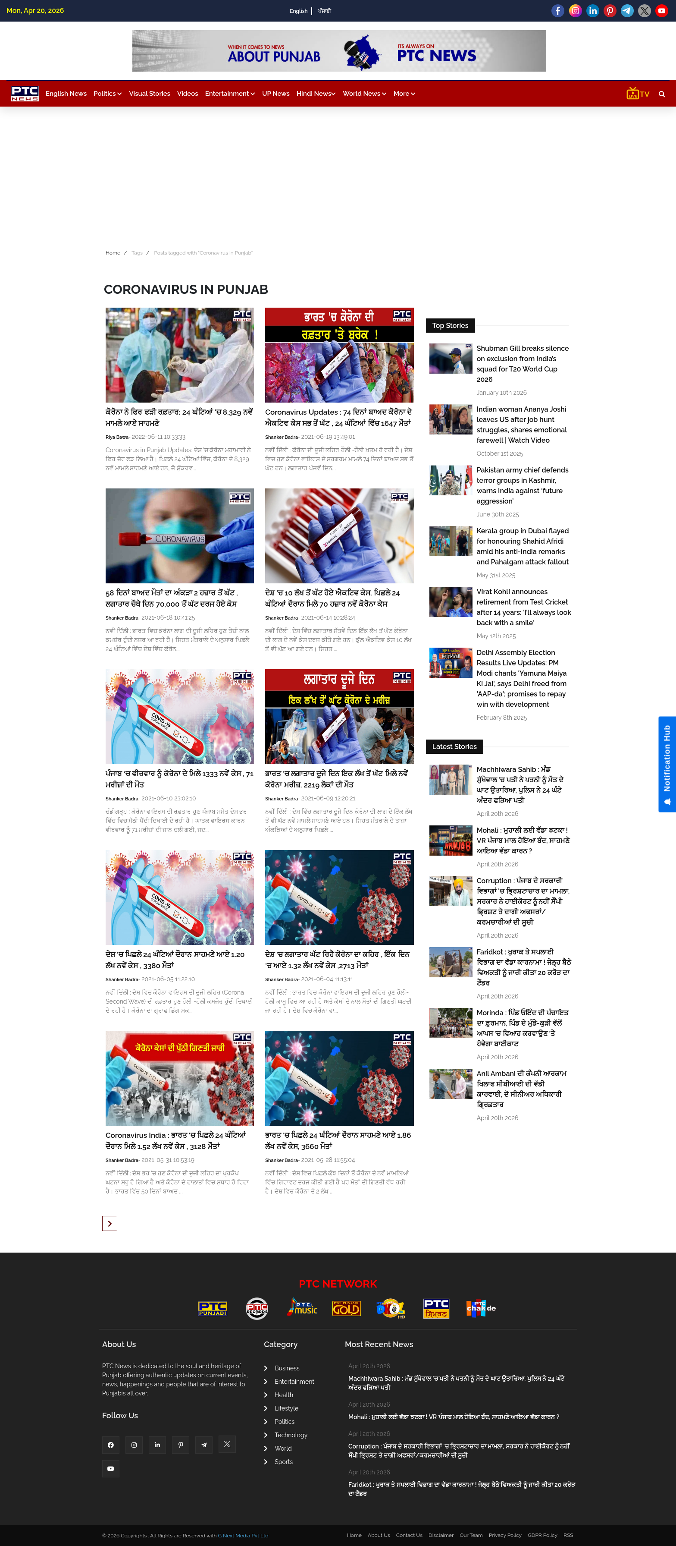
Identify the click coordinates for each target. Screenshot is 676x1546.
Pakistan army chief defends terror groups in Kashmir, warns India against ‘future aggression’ (523, 485)
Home (113, 253)
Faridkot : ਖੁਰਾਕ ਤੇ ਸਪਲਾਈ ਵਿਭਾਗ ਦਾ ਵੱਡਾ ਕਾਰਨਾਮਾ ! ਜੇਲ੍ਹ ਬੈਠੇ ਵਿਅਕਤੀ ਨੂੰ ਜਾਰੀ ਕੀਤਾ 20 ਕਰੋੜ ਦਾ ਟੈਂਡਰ (524, 967)
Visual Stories (149, 94)
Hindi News (316, 94)
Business (281, 1368)
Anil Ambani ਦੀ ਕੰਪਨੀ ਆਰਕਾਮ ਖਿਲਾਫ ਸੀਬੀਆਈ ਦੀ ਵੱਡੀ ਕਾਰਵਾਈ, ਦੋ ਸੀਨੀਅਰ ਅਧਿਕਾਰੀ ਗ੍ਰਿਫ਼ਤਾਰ (521, 1089)
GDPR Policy (542, 1535)
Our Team (471, 1535)
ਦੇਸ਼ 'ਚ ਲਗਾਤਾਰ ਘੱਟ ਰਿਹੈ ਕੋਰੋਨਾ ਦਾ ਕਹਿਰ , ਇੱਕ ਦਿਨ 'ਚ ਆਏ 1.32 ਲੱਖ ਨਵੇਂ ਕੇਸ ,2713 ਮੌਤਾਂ (337, 960)
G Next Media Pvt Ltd (243, 1536)
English (298, 11)
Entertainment (230, 94)
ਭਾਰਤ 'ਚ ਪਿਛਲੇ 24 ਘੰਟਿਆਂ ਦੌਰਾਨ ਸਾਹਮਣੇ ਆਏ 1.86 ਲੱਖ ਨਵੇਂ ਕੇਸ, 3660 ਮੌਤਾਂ (338, 1141)
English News (66, 94)
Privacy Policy (505, 1535)
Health (278, 1395)
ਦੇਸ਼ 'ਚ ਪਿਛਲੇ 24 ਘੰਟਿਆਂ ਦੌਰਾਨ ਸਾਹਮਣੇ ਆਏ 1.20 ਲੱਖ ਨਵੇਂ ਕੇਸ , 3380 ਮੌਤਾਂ (175, 960)
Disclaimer (441, 1535)
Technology (285, 1435)
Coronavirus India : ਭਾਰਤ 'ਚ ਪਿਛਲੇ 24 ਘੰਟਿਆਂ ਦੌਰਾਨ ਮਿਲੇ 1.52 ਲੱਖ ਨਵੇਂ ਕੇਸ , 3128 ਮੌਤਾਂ (176, 1141)
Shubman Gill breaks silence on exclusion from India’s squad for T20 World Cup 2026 (523, 364)
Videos (187, 94)
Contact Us (409, 1535)
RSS (568, 1535)
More (405, 94)
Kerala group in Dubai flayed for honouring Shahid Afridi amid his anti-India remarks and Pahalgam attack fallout (523, 546)
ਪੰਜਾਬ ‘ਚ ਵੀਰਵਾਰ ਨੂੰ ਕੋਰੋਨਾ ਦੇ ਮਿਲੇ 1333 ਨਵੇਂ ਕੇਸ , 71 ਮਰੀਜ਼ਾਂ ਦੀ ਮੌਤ (180, 779)
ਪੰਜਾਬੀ (324, 11)
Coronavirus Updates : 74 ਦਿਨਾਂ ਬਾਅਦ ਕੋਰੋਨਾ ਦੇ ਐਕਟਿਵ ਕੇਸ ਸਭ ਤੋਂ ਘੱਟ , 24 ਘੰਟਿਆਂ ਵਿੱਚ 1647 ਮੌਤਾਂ (338, 418)
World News (365, 94)
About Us (379, 1535)
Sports (278, 1461)
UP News (276, 94)
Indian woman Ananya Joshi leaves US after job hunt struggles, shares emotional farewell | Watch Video (522, 424)
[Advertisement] (338, 175)
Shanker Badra (281, 437)
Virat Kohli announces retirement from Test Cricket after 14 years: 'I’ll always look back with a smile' (524, 607)
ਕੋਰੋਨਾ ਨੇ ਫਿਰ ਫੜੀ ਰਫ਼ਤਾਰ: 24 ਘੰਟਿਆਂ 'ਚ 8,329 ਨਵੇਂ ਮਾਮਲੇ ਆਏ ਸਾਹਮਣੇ (179, 418)
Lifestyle (281, 1408)
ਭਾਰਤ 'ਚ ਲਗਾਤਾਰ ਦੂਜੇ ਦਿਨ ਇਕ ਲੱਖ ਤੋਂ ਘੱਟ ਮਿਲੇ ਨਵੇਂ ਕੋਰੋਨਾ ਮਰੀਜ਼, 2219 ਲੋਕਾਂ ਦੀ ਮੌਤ (336, 779)
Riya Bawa (117, 437)
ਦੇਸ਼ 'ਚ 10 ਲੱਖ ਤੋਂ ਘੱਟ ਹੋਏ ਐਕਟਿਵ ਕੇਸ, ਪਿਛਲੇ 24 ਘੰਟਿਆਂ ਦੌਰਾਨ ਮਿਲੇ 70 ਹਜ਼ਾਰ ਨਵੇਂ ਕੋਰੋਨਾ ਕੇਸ (332, 598)
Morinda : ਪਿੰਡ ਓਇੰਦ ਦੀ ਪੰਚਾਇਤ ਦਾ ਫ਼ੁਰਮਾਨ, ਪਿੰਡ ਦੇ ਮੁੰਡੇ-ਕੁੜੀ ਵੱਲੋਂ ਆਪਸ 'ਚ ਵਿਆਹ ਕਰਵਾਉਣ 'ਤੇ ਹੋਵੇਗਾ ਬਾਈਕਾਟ (522, 1028)
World (277, 1448)
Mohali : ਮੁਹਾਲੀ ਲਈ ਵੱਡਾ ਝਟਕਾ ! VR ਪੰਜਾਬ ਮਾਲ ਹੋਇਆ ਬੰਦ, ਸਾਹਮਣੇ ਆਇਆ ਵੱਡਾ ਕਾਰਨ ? (523, 840)
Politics (108, 94)
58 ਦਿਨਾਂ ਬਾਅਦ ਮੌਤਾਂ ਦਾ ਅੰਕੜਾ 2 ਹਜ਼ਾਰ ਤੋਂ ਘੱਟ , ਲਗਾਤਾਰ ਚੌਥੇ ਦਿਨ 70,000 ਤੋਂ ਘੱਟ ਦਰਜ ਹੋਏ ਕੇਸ (172, 598)
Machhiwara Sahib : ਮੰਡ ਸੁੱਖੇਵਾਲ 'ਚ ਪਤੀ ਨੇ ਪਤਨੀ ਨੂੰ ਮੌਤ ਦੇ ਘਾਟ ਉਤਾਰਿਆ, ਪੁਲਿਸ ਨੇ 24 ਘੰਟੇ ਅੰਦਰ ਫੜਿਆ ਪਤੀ (520, 785)
